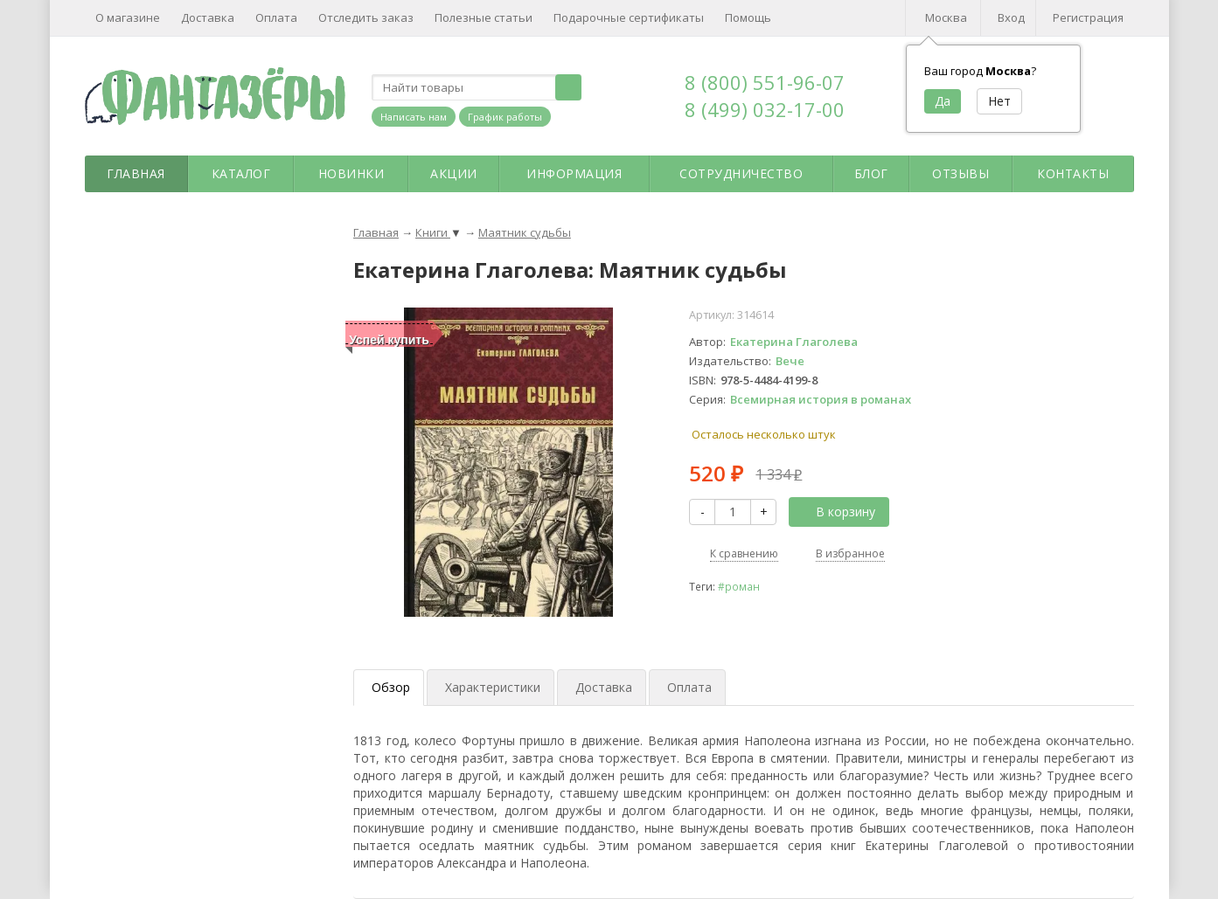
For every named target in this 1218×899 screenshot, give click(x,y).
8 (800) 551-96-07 (765, 82)
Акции (453, 173)
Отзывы (960, 173)
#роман (739, 586)
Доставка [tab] (603, 687)
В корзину (836, 511)
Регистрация (1088, 17)
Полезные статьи (483, 17)
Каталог (241, 173)
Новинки (351, 173)
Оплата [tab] (689, 687)
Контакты (1073, 173)
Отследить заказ (366, 17)
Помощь (748, 17)
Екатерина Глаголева (794, 341)
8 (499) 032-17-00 (765, 109)
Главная (136, 173)
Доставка (207, 17)
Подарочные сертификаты (628, 17)
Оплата (276, 17)
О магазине (127, 17)
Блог (871, 173)
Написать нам (413, 116)
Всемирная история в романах (820, 399)
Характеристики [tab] (492, 687)
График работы (505, 116)
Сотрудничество (741, 173)
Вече (790, 361)
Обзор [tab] (391, 687)
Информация (574, 173)
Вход (1011, 17)
